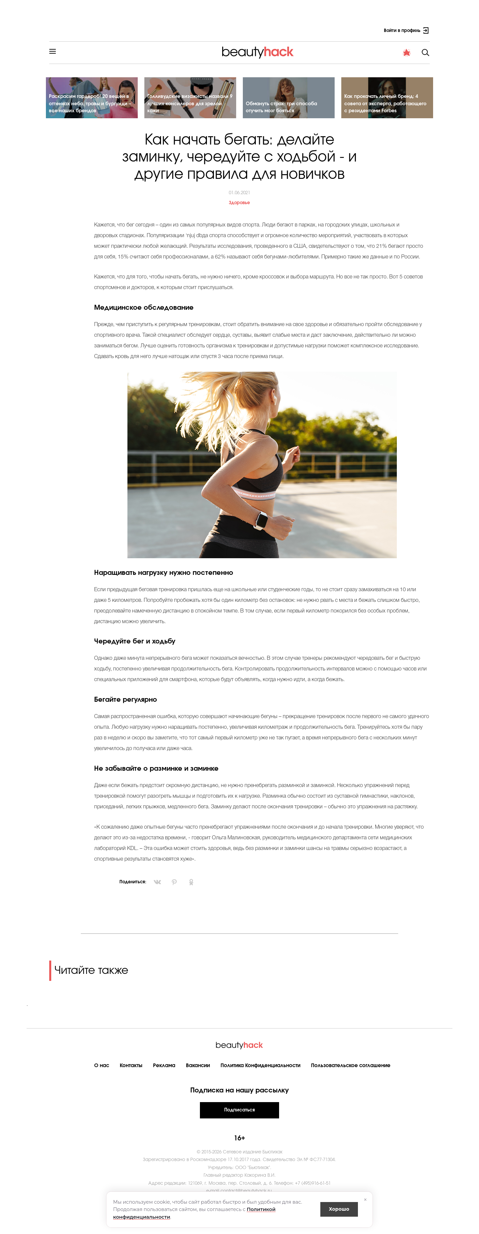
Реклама (164, 1071)
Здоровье (165, 55)
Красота (134, 55)
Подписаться (239, 1115)
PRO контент (340, 55)
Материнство (203, 55)
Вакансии (198, 1071)
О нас (101, 1071)
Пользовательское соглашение (351, 1071)
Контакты (131, 1071)
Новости (305, 55)
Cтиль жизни (244, 55)
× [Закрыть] (366, 1200)
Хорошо (339, 1209)
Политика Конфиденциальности (260, 1071)
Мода (277, 55)
